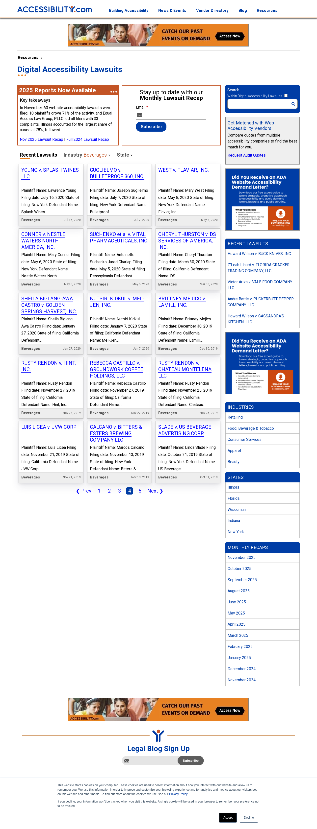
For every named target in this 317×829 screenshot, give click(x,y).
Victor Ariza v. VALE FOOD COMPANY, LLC (260, 285)
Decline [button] (249, 817)
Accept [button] (228, 817)
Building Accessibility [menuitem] (128, 10)
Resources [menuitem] (267, 10)
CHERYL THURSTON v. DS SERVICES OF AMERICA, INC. (187, 240)
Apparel (234, 450)
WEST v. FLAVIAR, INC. (183, 170)
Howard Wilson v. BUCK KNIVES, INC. (260, 253)
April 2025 (236, 624)
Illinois (233, 487)
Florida (233, 498)
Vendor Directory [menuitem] (212, 10)
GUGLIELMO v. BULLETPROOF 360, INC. (117, 173)
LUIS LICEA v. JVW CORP (49, 427)
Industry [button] (85, 155)
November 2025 (242, 557)
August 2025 (239, 591)
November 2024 (242, 680)
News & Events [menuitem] (172, 10)
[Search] (262, 104)
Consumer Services (245, 439)
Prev (82, 491)
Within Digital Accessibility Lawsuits (254, 96)
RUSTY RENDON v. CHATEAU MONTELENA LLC (184, 369)
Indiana (234, 520)
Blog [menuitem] (242, 10)
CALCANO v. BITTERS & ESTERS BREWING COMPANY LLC (116, 433)
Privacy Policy (178, 794)
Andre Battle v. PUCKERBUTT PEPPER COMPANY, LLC (261, 302)
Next (154, 491)
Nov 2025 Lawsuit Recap (41, 139)
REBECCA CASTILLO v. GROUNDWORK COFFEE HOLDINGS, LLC (116, 369)
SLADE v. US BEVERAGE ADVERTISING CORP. (184, 430)
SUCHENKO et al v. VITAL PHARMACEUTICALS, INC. (119, 237)
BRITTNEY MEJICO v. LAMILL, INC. (182, 302)
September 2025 (242, 579)
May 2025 (236, 613)
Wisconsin (237, 509)
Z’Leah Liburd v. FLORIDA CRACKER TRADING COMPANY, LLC (259, 267)
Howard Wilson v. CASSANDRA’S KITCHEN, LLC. (256, 319)
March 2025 (238, 635)
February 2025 (240, 646)
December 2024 (242, 668)
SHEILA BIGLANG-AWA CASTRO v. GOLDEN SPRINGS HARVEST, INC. (49, 305)
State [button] (123, 155)
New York (236, 531)
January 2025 (239, 657)
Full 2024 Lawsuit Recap (87, 139)
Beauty (233, 461)
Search (233, 90)
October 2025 (239, 568)
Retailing (235, 417)
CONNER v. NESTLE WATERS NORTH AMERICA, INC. (43, 240)
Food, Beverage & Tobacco (251, 428)
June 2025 (237, 602)
